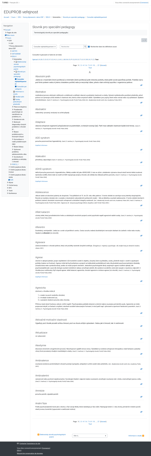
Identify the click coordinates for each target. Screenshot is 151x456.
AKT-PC (14, 51)
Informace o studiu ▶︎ (136, 436)
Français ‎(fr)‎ (14, 3)
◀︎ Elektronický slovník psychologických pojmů (51, 436)
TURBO (5, 2)
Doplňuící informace (41, 145)
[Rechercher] (72, 47)
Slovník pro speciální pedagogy (74, 17)
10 (94, 65)
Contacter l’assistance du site (28, 443)
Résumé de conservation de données (30, 453)
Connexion (144, 3)
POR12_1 (15, 164)
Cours (13, 17)
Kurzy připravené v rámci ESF (33, 17)
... (145, 40)
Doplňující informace (41, 181)
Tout (90, 68)
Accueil (6, 17)
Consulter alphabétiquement (97, 17)
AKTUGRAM (16, 54)
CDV (19, 17)
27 (98, 65)
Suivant (103, 65)
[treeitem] (15, 112)
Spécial (35, 59)
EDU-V (48, 17)
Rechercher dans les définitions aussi (104, 47)
